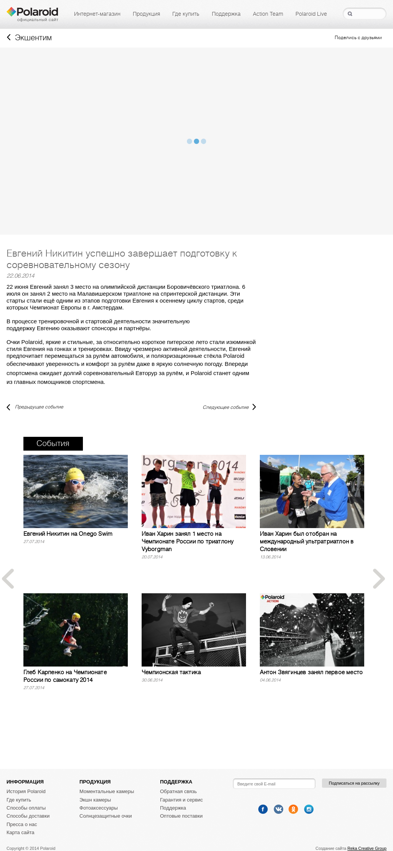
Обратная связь (178, 791)
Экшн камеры (95, 800)
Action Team (268, 14)
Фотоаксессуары (98, 808)
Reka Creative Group (366, 848)
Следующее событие (226, 407)
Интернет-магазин (97, 14)
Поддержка (226, 14)
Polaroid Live (311, 14)
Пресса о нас (22, 824)
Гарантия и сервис (181, 800)
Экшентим (29, 37)
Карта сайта (20, 832)
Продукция (146, 14)
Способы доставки (28, 816)
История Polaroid (26, 791)
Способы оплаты (26, 808)
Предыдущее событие (35, 407)
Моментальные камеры (106, 791)
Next (379, 579)
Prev (8, 579)
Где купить (185, 14)
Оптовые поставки (181, 816)
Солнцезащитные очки (105, 816)
